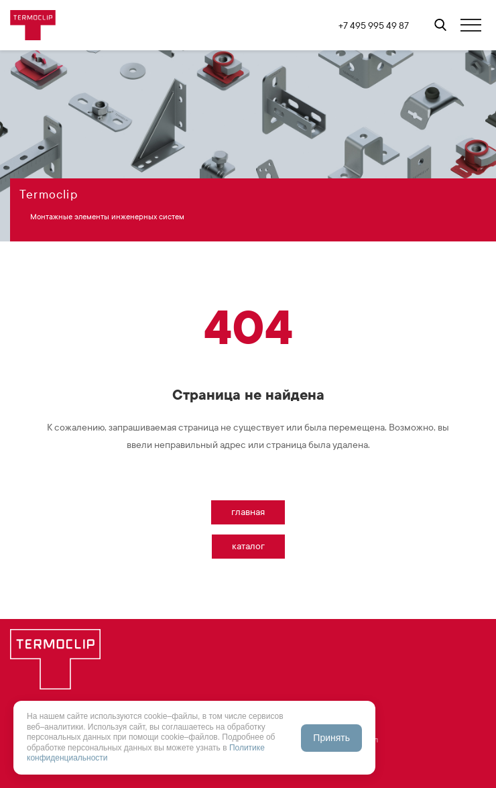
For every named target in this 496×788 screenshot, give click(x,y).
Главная (248, 512)
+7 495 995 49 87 (373, 26)
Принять (331, 737)
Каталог (248, 546)
